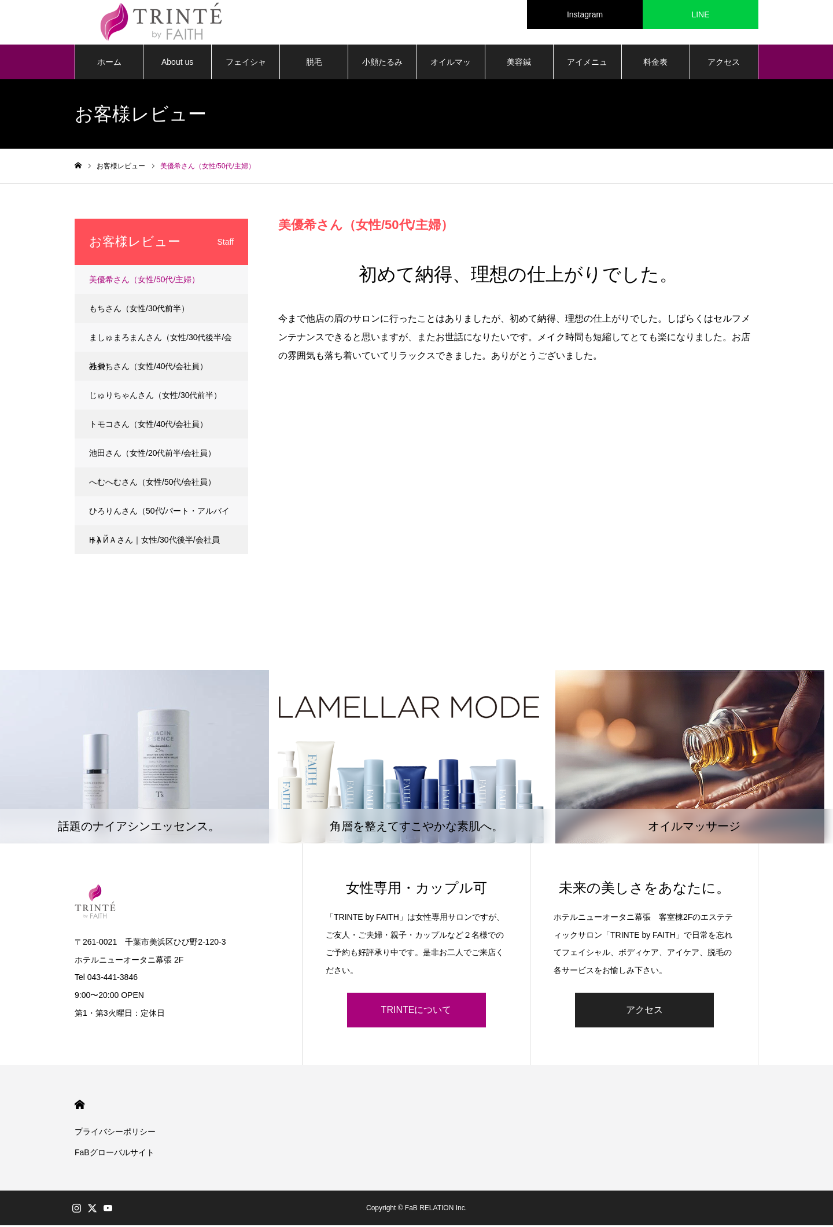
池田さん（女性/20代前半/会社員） (152, 454)
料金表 (655, 63)
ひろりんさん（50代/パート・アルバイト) (159, 517)
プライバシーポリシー (115, 1133)
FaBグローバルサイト (114, 1154)
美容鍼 (519, 63)
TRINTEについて (416, 1011)
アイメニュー (587, 70)
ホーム (109, 63)
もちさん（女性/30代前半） (139, 310)
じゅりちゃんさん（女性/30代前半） (155, 396)
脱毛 (314, 63)
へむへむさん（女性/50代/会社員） (152, 483)
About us (177, 63)
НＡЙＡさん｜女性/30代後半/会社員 (154, 541)
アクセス (723, 63)
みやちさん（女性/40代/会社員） (148, 368)
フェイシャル (246, 70)
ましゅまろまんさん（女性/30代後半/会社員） (160, 343)
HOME (79, 1106)
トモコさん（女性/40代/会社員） (148, 425)
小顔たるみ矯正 (382, 70)
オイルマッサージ (450, 70)
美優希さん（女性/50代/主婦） (144, 281)
